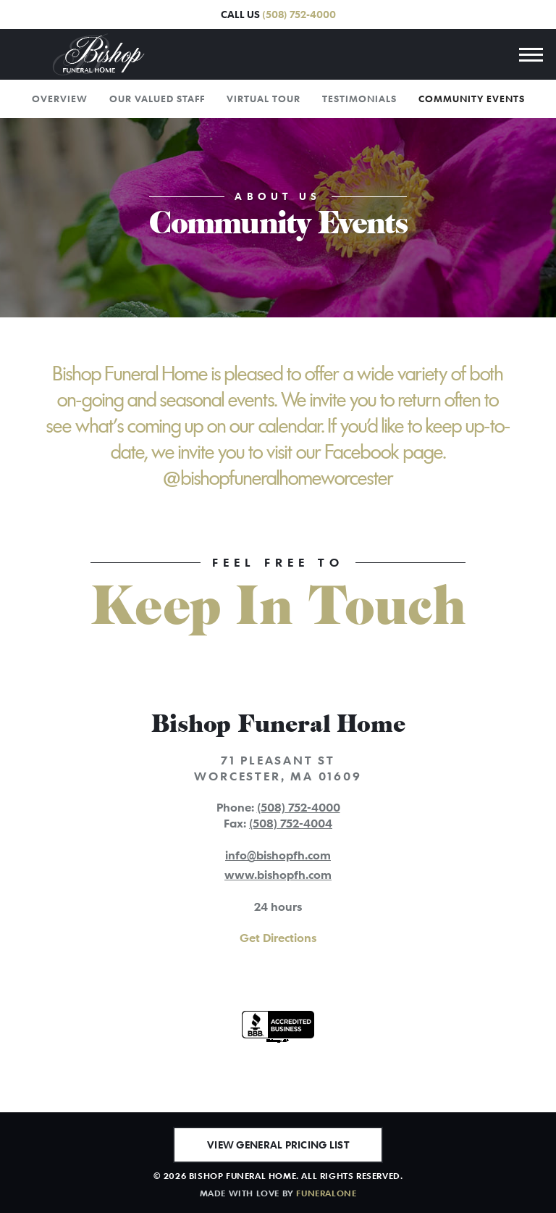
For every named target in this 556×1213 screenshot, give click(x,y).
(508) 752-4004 (290, 823)
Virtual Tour (263, 98)
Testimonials (359, 98)
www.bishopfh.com (278, 874)
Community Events (471, 98)
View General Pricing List (278, 1144)
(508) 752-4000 (299, 14)
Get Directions (278, 937)
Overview (60, 98)
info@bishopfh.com (278, 855)
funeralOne (326, 1193)
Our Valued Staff (157, 98)
